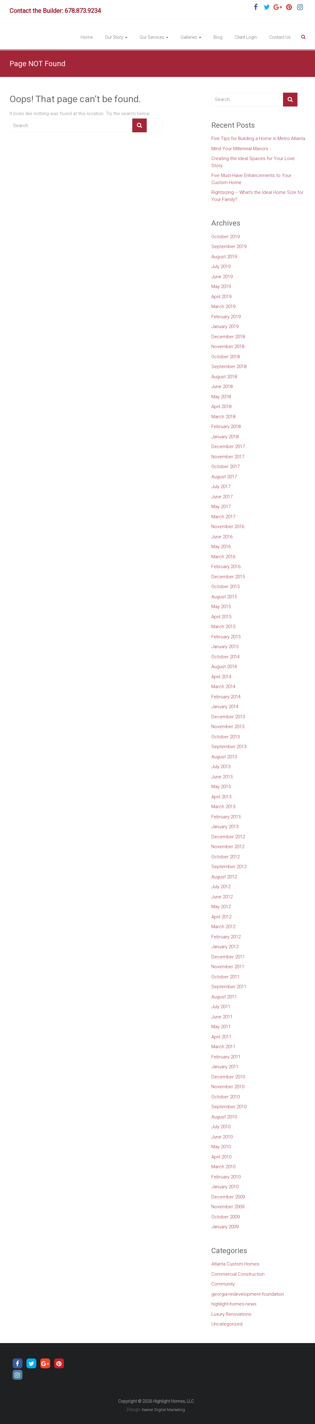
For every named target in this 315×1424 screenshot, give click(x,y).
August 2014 (224, 666)
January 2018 (224, 436)
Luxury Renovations (231, 1314)
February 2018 (226, 426)
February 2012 (226, 937)
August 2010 (224, 1117)
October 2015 (225, 586)
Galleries (189, 37)
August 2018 (224, 376)
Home (87, 37)
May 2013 (221, 786)
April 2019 (221, 296)
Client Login (246, 37)
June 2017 (222, 496)
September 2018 (228, 366)
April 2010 (221, 1157)
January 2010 (224, 1186)
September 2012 (228, 866)
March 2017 (223, 516)
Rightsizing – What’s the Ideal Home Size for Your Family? (257, 196)
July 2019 (220, 266)
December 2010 (228, 1077)
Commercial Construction (238, 1274)
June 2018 (222, 386)
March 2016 (223, 557)
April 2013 (221, 797)
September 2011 (228, 986)
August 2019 (224, 256)
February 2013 (226, 817)
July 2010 (220, 1126)
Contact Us (280, 37)
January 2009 (224, 1226)
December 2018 (228, 336)
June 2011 (222, 1017)
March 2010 (223, 1166)
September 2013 (228, 746)
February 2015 (226, 637)
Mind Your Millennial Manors (239, 148)
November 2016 (227, 526)
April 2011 (221, 1037)
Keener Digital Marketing (163, 1409)
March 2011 (223, 1046)
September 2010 (228, 1106)
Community (223, 1284)
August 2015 (224, 597)
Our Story (114, 37)
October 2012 (225, 857)
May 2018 (221, 396)
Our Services (152, 37)
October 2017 (225, 466)
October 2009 (225, 1217)
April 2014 (221, 677)
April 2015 (221, 617)
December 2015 (228, 577)
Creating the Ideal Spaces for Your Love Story (253, 162)
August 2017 (224, 476)
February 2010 (226, 1177)
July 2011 (220, 1006)
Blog (217, 37)
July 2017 (220, 486)
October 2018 (225, 356)
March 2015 (223, 626)
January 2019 (224, 326)
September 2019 (228, 246)
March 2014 (223, 686)
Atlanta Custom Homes (235, 1264)
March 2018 (223, 416)
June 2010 (222, 1137)
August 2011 (224, 997)
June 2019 (222, 276)
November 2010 (227, 1086)
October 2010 (225, 1097)
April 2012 (221, 917)
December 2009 (228, 1197)
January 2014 (224, 706)
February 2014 (226, 697)
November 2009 (227, 1206)
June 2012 (222, 897)
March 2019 (223, 306)
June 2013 (222, 777)
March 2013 (223, 806)
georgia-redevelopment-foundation (247, 1294)
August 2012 (224, 877)
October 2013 (225, 737)
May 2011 (221, 1026)
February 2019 (226, 316)
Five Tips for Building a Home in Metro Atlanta (258, 138)
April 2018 (221, 406)
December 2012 (228, 837)
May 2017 (221, 506)
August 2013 (224, 757)
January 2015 (224, 646)
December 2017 (228, 446)
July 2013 (220, 766)
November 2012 (227, 846)
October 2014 (225, 657)
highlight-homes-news (234, 1304)
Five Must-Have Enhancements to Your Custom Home (251, 179)
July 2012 (220, 886)
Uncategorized (226, 1324)
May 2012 (221, 906)
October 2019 (225, 236)
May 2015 (221, 606)
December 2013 (228, 717)
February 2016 (226, 566)
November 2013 (227, 726)
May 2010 (221, 1146)
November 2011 (227, 966)
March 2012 (223, 926)
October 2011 (225, 977)
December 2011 (228, 957)
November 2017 (227, 456)
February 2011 (226, 1057)
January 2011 (224, 1066)
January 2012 (224, 946)
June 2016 (222, 537)
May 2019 (221, 286)
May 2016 (221, 546)
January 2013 (224, 826)
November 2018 (227, 346)
